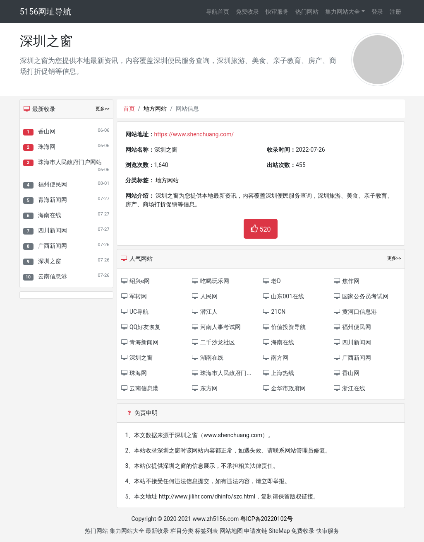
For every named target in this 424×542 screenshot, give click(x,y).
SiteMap (279, 530)
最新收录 (157, 530)
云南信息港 (52, 276)
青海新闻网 (52, 199)
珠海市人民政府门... (222, 373)
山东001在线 (283, 296)
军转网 (134, 296)
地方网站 (155, 108)
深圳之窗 (49, 261)
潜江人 (205, 311)
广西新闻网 (52, 245)
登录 (377, 11)
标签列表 (206, 530)
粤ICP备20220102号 (266, 518)
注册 (395, 11)
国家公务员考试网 (360, 296)
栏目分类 (182, 530)
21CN (273, 311)
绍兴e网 (135, 281)
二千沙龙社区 (213, 342)
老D (271, 281)
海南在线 (49, 215)
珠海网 (46, 146)
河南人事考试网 (216, 327)
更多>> (103, 108)
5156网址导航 (46, 12)
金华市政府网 (284, 388)
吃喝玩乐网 (210, 281)
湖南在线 (207, 357)
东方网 (205, 388)
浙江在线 (349, 388)
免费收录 (247, 11)
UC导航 (135, 311)
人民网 (205, 296)
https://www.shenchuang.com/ (194, 134)
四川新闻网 (52, 230)
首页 (129, 108)
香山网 (46, 131)
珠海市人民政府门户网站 (70, 162)
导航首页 (217, 11)
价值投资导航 (284, 327)
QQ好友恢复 (141, 327)
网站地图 (231, 530)
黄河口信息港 (354, 311)
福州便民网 (52, 184)
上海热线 (278, 373)
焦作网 (346, 281)
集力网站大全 (342, 11)
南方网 (275, 357)
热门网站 (307, 11)
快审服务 (277, 11)
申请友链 (255, 530)
